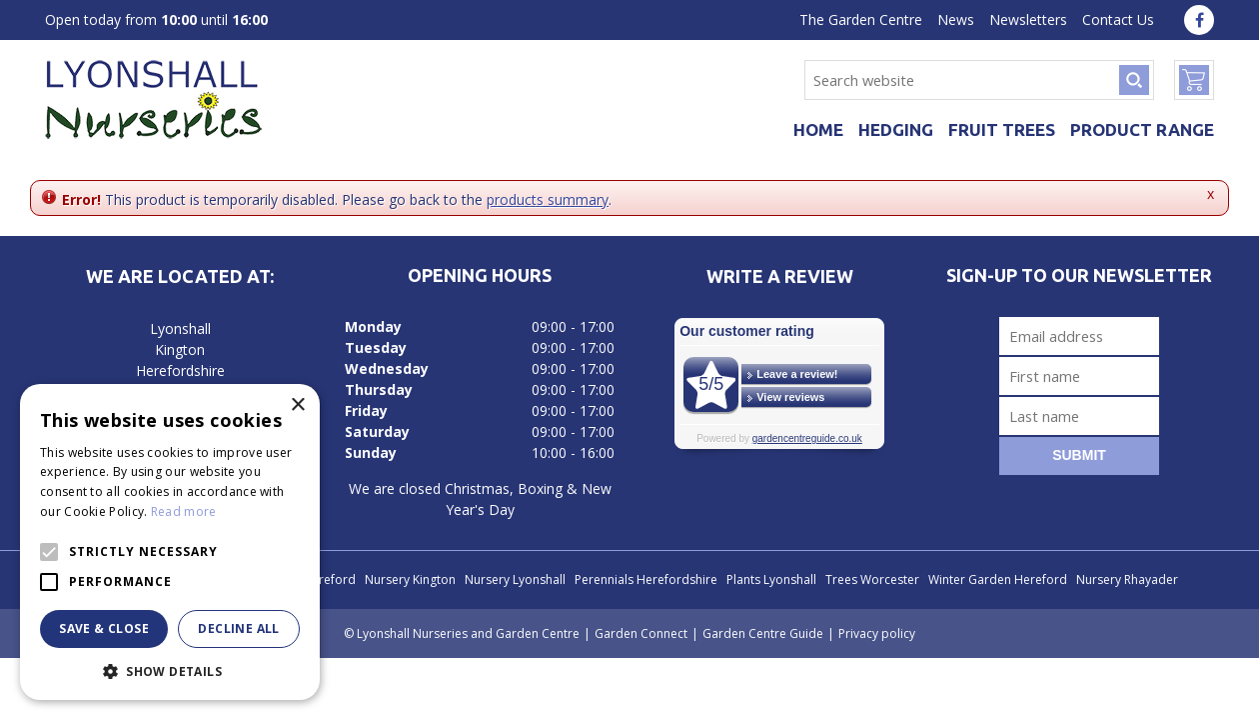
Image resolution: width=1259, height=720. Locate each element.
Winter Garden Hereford (997, 579)
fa (1199, 20)
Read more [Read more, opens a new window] (184, 511)
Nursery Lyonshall (515, 579)
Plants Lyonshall (771, 579)
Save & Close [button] (104, 628)
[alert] (170, 542)
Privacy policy (876, 633)
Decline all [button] (238, 628)
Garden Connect (641, 633)
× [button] (297, 405)
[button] (170, 670)
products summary (548, 199)
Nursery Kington (410, 579)
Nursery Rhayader (1127, 579)
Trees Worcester (872, 579)
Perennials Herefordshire (646, 579)
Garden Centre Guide (762, 633)
